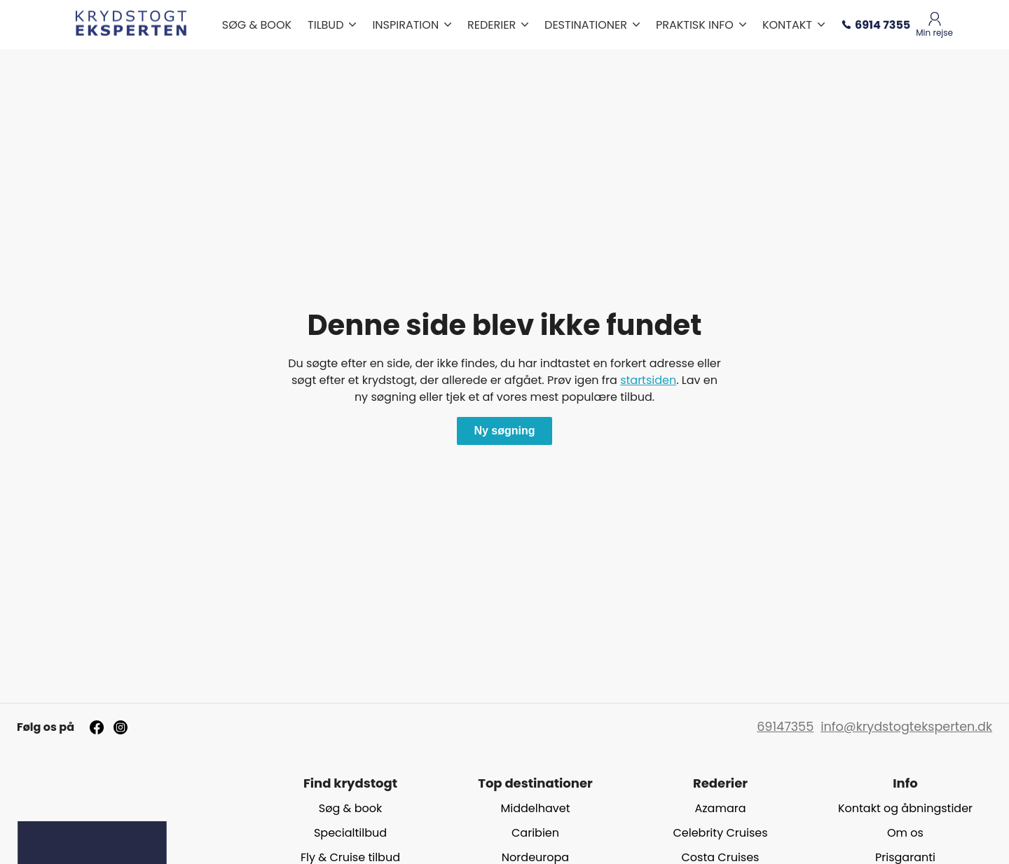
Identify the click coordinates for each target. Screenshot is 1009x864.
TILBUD (332, 25)
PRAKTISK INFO (701, 25)
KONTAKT (793, 25)
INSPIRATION (411, 25)
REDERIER (497, 25)
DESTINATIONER (592, 25)
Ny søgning (504, 431)
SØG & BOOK (256, 25)
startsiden (648, 380)
